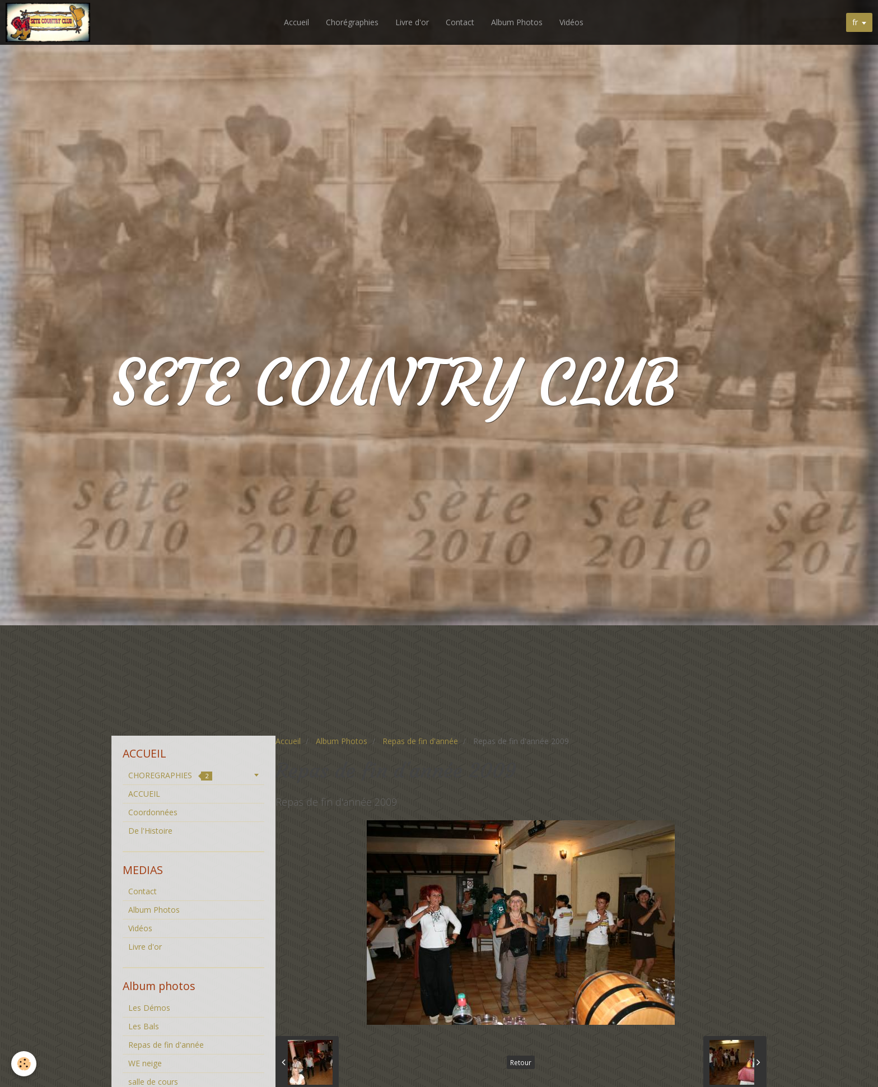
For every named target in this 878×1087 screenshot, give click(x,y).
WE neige (145, 1063)
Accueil (296, 22)
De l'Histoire (150, 830)
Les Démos (149, 1007)
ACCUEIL (144, 793)
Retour (520, 1062)
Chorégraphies (352, 22)
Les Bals (143, 1026)
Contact (460, 22)
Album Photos (517, 22)
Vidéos (571, 22)
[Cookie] (23, 1063)
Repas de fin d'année (420, 741)
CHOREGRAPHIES (170, 775)
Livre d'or (412, 22)
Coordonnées (153, 812)
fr (855, 22)
